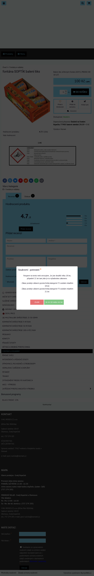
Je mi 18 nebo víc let (54, 302)
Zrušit (37, 302)
